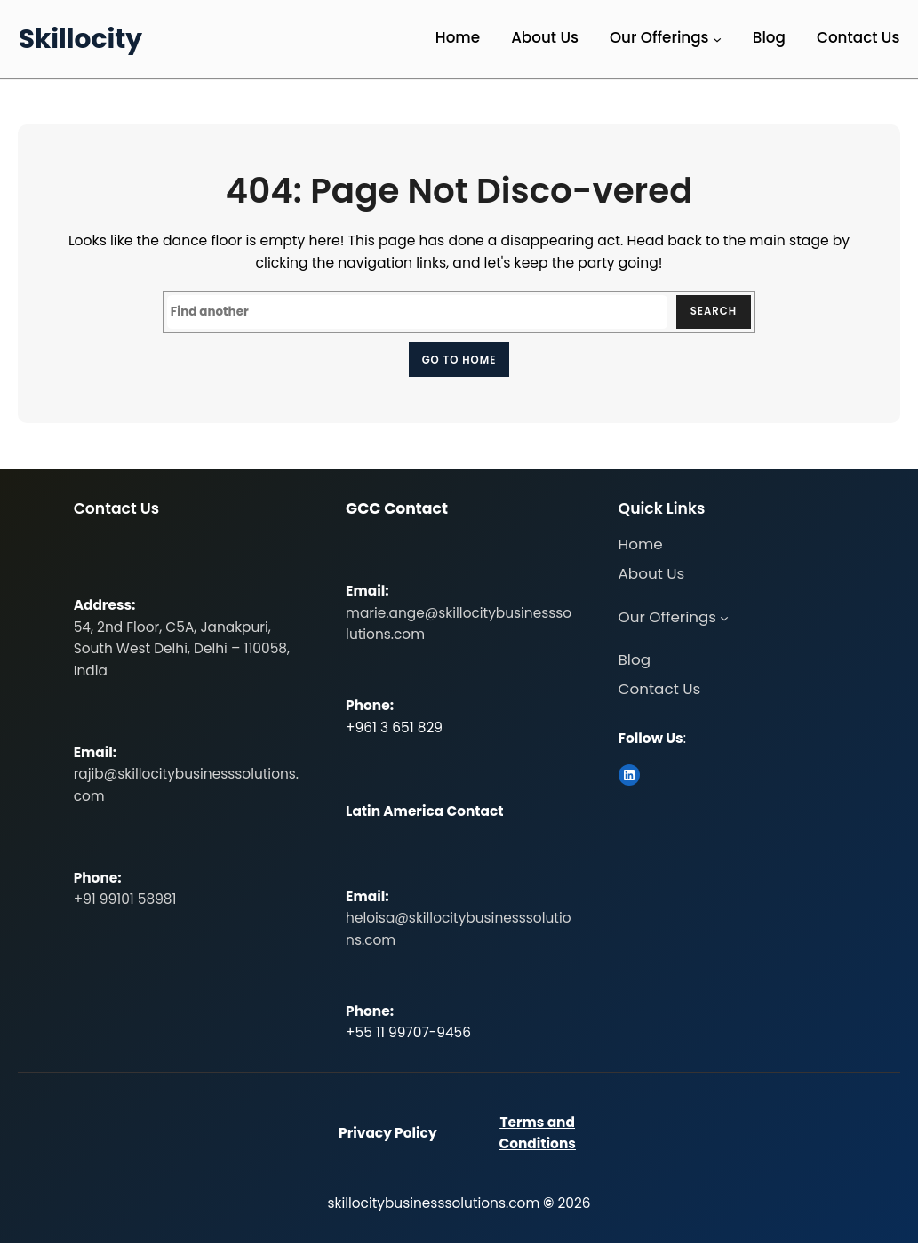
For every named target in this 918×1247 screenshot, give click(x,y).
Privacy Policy (388, 1138)
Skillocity (80, 38)
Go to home (459, 361)
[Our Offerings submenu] (717, 39)
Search (710, 312)
